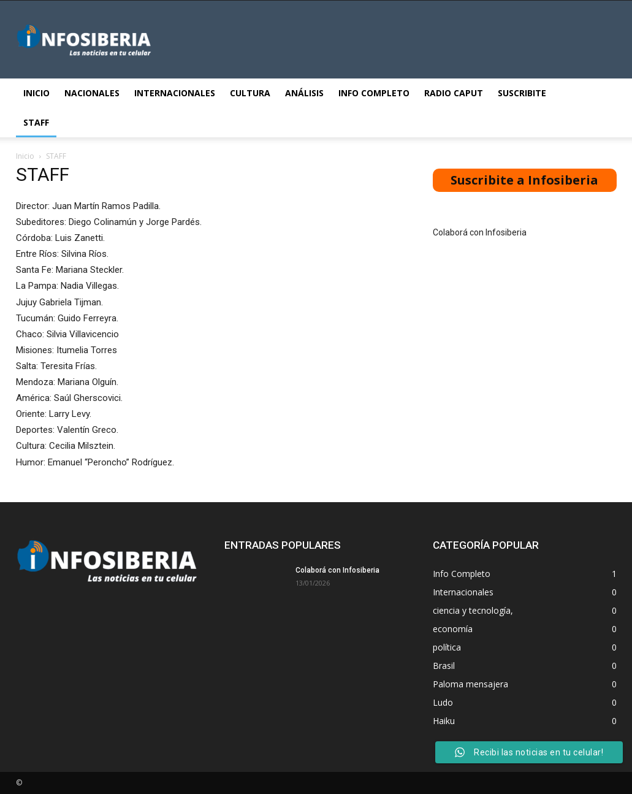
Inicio (36, 93)
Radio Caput (453, 93)
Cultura (250, 93)
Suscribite (522, 93)
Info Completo (373, 93)
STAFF (36, 122)
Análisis (304, 93)
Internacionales (174, 93)
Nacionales (92, 93)
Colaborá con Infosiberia (480, 232)
